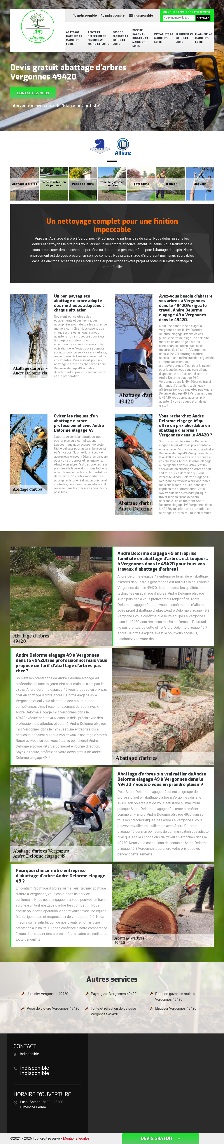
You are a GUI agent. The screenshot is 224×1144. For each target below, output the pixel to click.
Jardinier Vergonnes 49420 (47, 994)
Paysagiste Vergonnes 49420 (113, 994)
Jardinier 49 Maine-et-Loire (184, 38)
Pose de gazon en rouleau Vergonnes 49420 (175, 997)
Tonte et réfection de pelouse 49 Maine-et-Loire (98, 38)
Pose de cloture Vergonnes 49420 (53, 1008)
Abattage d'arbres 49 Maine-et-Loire (74, 38)
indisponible (85, 15)
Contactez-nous (33, 93)
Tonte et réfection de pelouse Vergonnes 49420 (113, 1011)
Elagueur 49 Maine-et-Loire (203, 38)
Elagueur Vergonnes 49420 (175, 1008)
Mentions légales (76, 1138)
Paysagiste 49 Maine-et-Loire (163, 38)
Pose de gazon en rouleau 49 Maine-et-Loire (140, 38)
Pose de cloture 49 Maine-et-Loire (120, 38)
